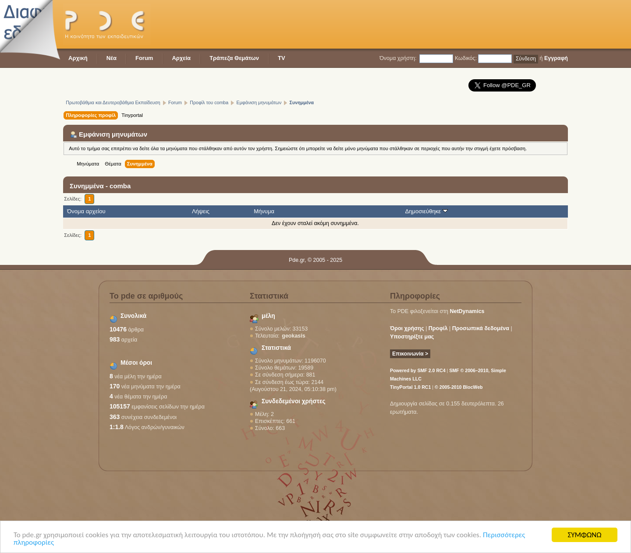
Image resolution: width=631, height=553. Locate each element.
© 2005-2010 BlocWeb (458, 387)
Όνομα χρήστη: (397, 58)
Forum (144, 58)
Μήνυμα (264, 211)
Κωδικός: (466, 58)
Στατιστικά (276, 348)
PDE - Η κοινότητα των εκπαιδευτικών (107, 24)
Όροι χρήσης (407, 328)
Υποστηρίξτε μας (412, 337)
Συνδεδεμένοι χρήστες (294, 401)
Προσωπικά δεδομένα (480, 328)
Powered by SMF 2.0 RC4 (418, 370)
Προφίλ (438, 328)
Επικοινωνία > (410, 354)
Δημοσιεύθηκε (426, 211)
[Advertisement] (408, 24)
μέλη (268, 316)
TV (281, 58)
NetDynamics (467, 311)
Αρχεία (181, 58)
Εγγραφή (556, 58)
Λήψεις (200, 211)
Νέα (111, 58)
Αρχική (78, 58)
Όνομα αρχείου (86, 211)
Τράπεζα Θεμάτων (234, 58)
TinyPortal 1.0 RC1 (410, 387)
